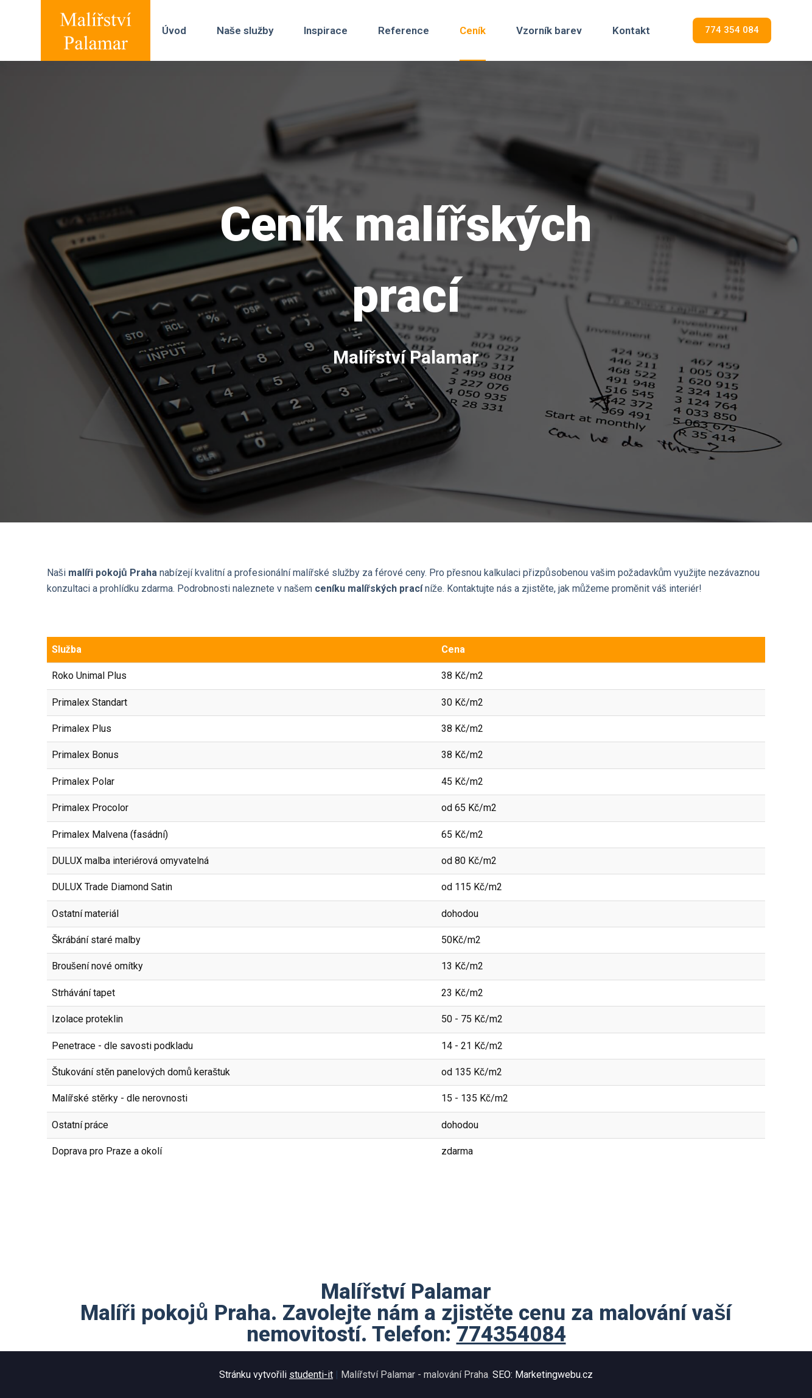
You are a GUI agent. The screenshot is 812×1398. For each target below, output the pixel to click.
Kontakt (631, 30)
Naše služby (245, 30)
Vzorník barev (549, 30)
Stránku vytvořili (277, 1374)
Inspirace (326, 30)
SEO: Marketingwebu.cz (542, 1374)
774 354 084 (732, 29)
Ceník (473, 30)
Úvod (174, 30)
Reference (403, 30)
